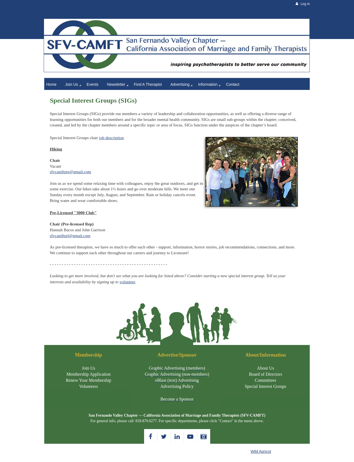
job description (111, 138)
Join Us (88, 368)
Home (49, 15)
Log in (305, 3)
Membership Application (88, 374)
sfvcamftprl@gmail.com (70, 235)
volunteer (127, 282)
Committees (265, 380)
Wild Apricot (261, 451)
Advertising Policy (177, 386)
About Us (265, 368)
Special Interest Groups (265, 386)
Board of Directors (265, 374)
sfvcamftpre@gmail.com (70, 172)
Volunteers (88, 386)
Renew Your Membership (88, 380)
